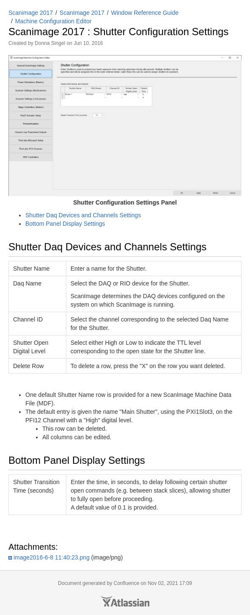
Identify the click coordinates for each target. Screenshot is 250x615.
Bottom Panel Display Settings (65, 223)
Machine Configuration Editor (53, 21)
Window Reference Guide (145, 12)
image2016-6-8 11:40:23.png (52, 557)
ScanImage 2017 (82, 12)
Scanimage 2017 (30, 12)
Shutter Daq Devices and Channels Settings (83, 215)
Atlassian (125, 601)
